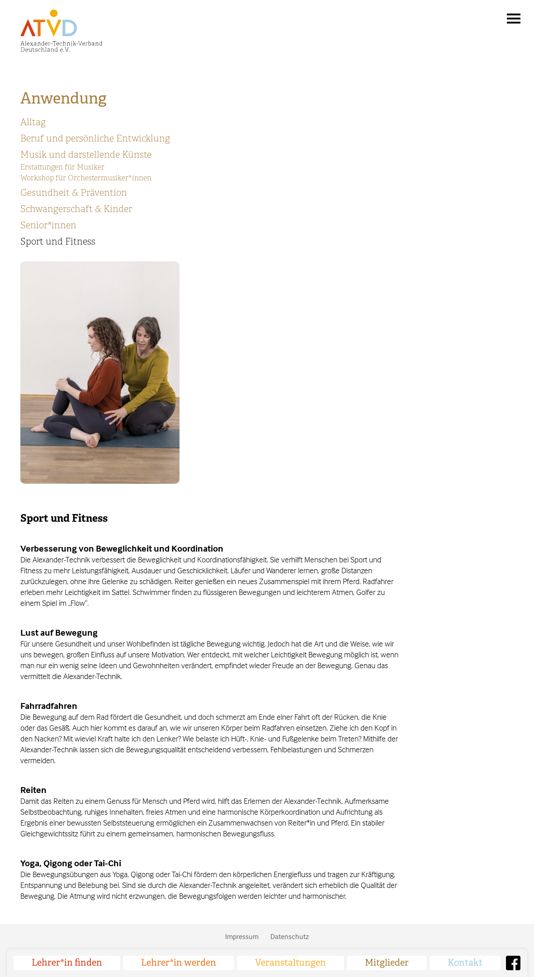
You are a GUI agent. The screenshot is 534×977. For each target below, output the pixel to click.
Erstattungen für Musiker (62, 167)
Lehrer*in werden (178, 962)
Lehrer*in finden (67, 962)
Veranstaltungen (290, 962)
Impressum (242, 936)
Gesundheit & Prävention (73, 192)
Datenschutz (289, 936)
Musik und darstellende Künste (85, 154)
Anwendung (63, 98)
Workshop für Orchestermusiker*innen (85, 178)
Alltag (33, 122)
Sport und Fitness (57, 241)
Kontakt (465, 962)
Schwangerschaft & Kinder (76, 209)
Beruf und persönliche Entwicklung (95, 138)
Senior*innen (48, 225)
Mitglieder (387, 962)
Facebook (513, 963)
